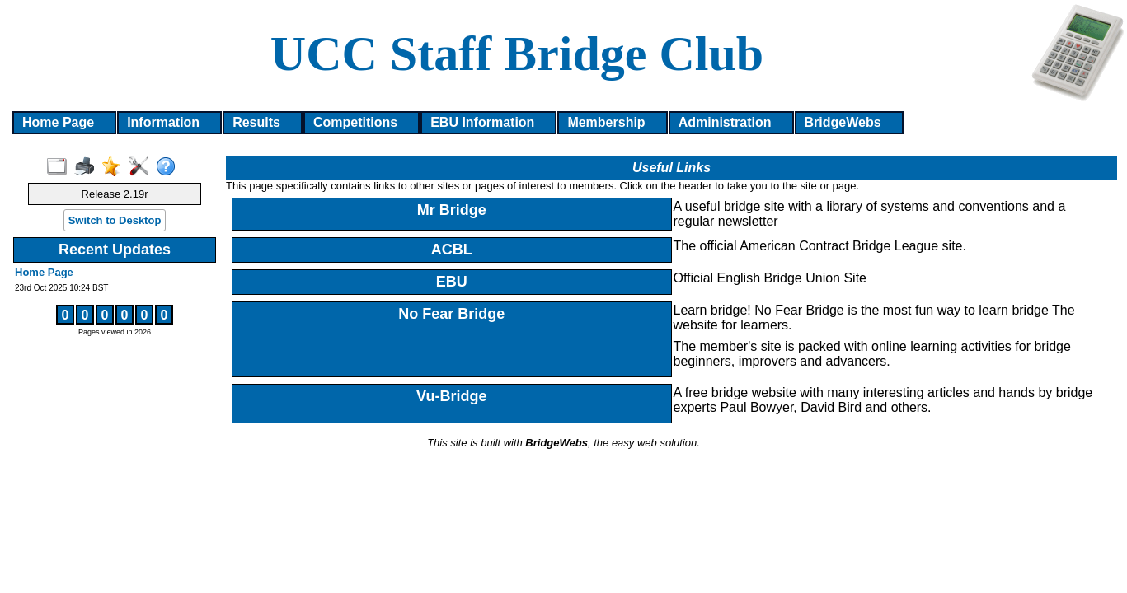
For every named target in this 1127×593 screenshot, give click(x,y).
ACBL (451, 249)
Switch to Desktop (115, 220)
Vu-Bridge (451, 396)
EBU (451, 281)
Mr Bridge (451, 210)
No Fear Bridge (451, 314)
